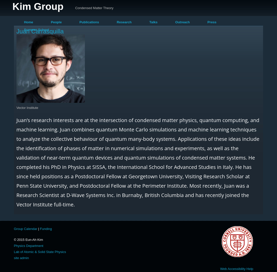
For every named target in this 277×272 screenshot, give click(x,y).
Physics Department (28, 246)
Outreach (182, 22)
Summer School (36, 30)
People (56, 22)
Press (212, 22)
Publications (89, 22)
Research (124, 22)
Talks (153, 22)
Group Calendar (26, 229)
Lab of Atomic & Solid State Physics (40, 252)
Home (28, 22)
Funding (46, 229)
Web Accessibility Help (236, 269)
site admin (21, 258)
